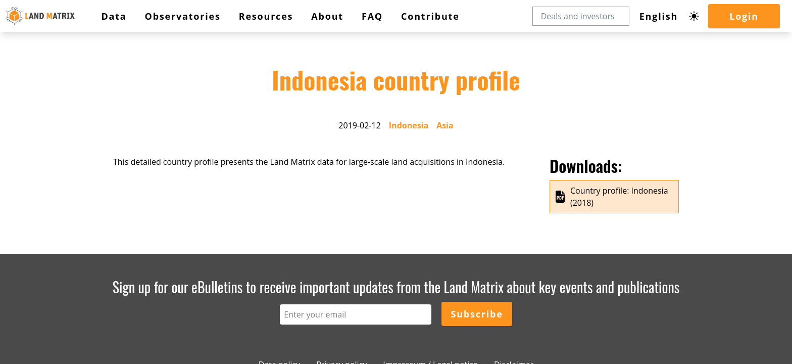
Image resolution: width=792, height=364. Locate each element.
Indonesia (408, 125)
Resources (266, 16)
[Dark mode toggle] (694, 16)
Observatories (183, 16)
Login (744, 16)
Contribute (430, 16)
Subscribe (477, 314)
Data (113, 16)
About (327, 16)
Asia (445, 125)
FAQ (372, 16)
